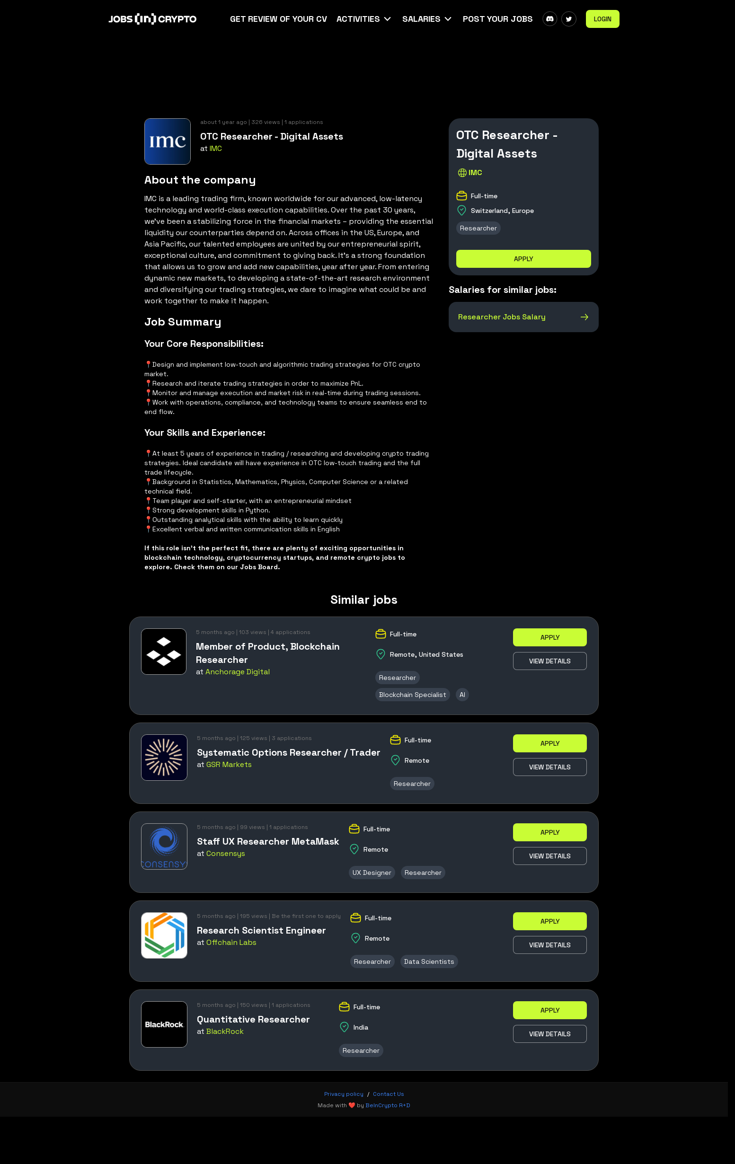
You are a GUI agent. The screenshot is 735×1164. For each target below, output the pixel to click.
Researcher (478, 228)
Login (602, 19)
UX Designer (372, 872)
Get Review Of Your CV (278, 18)
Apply (523, 259)
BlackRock (225, 1031)
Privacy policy (343, 1094)
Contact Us (388, 1094)
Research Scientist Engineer (261, 930)
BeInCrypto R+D (387, 1105)
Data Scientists (429, 961)
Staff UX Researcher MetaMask (268, 841)
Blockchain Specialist (412, 694)
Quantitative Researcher (253, 1019)
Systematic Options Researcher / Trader (289, 752)
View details (550, 661)
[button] (365, 19)
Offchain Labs (231, 942)
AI (462, 694)
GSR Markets (229, 764)
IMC (216, 148)
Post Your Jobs (498, 18)
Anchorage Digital (237, 672)
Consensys (225, 853)
